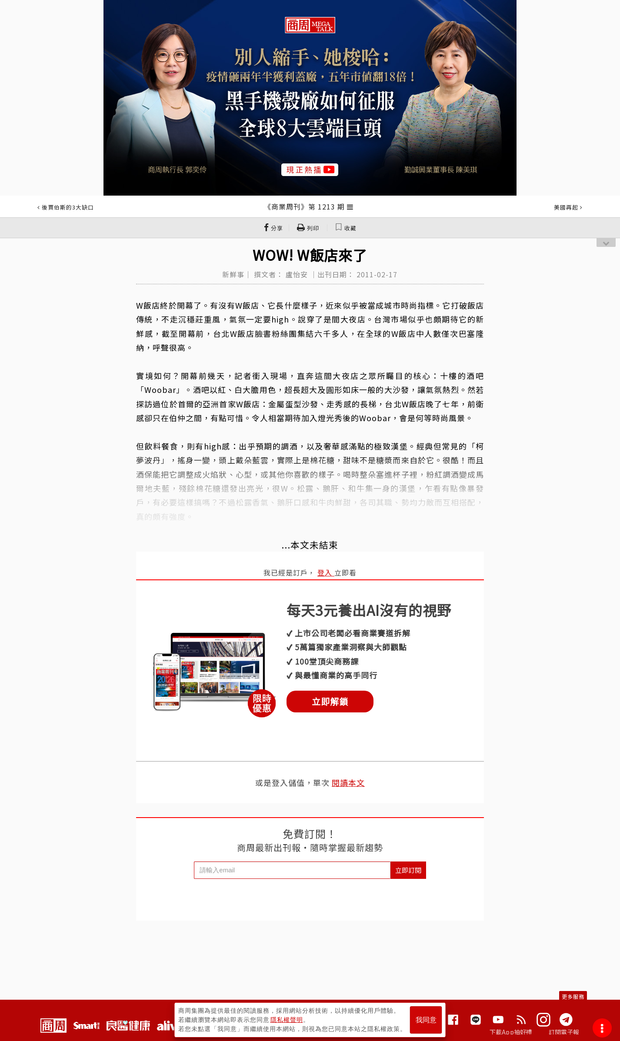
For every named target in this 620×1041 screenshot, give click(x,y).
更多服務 (573, 996)
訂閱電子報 (564, 1032)
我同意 (426, 1020)
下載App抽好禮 (511, 1032)
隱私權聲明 (286, 1019)
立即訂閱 (408, 870)
